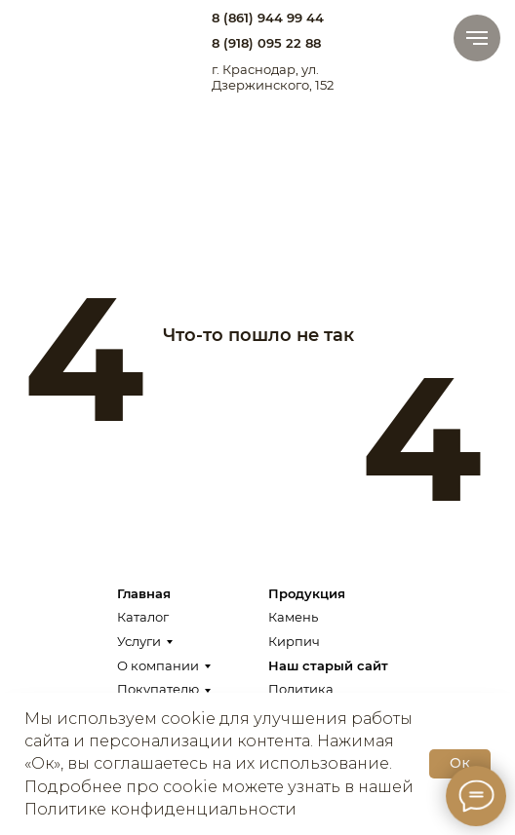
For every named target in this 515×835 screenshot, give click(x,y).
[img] (62, 35)
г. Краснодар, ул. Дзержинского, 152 (273, 77)
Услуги (139, 641)
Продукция (306, 593)
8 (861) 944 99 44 (268, 17)
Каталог (143, 617)
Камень (293, 617)
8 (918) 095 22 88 (266, 43)
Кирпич (294, 641)
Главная (144, 593)
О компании (158, 665)
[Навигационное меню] (477, 38)
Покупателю (158, 689)
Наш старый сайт (328, 665)
